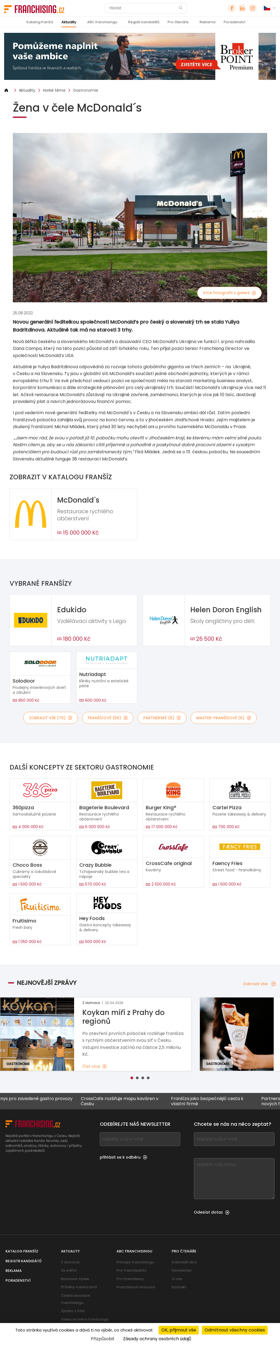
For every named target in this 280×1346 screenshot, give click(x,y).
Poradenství (234, 22)
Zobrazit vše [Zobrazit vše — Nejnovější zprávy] (259, 984)
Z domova (70, 1262)
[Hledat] (142, 8)
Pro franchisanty (131, 1270)
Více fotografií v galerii (229, 292)
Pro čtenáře (178, 22)
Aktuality (69, 22)
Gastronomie (85, 90)
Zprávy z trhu (72, 1310)
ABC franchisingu (102, 22)
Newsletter (182, 1270)
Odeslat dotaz (211, 1212)
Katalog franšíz (40, 22)
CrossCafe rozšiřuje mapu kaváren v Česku (124, 1101)
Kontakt (179, 1287)
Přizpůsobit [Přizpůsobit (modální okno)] (103, 1339)
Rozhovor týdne (75, 1278)
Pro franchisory (130, 1278)
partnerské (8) (162, 718)
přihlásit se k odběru (123, 1157)
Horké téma (54, 90)
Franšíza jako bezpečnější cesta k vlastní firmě (212, 1101)
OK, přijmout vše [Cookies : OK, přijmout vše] (178, 1330)
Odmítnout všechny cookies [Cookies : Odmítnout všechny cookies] (235, 1330)
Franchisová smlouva (135, 1287)
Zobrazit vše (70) (50, 718)
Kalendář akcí (184, 1262)
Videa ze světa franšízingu (85, 1319)
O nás (177, 1278)
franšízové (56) (108, 718)
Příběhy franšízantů (79, 1287)
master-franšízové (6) (223, 718)
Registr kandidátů (143, 22)
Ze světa (68, 1270)
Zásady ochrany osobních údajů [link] (157, 1339)
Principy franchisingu (135, 1262)
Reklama (207, 22)
